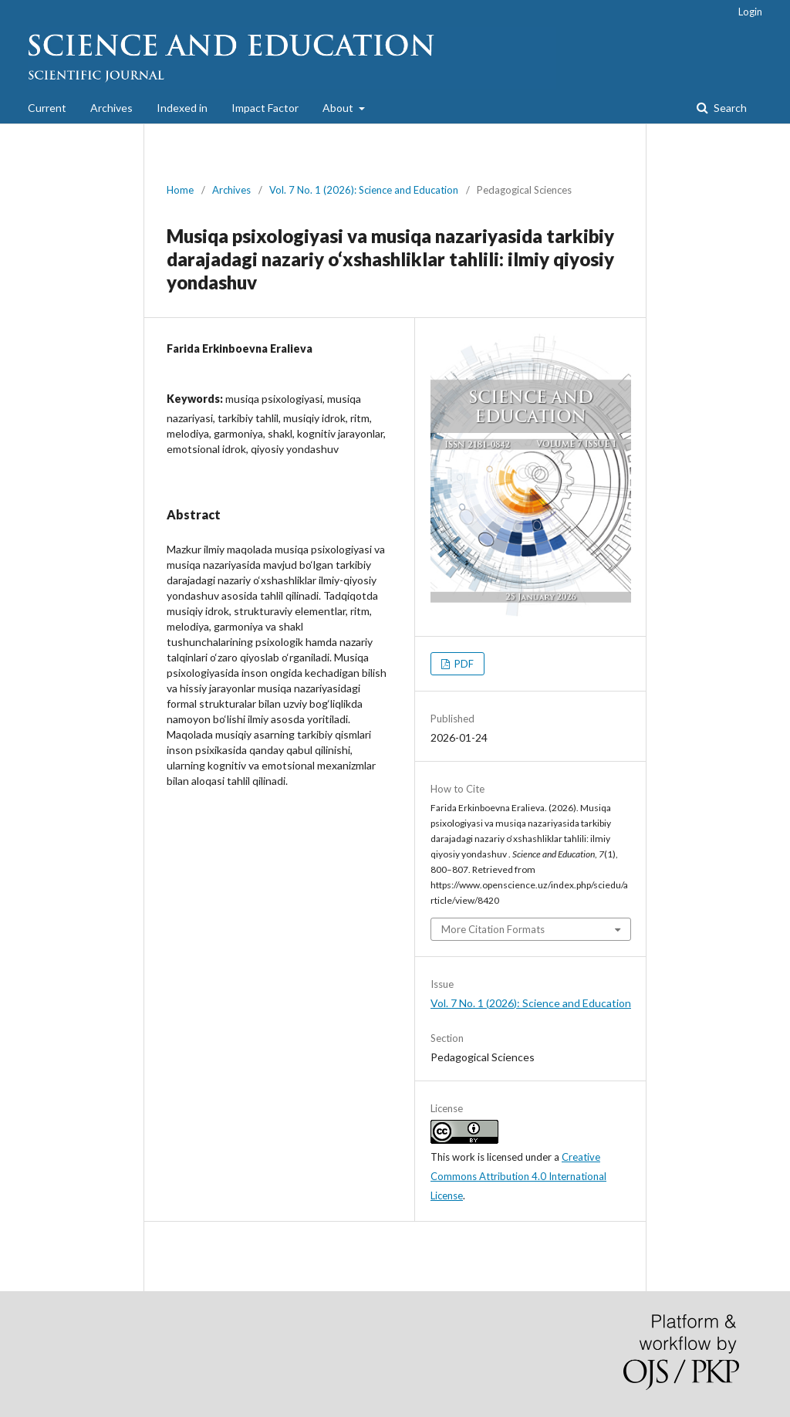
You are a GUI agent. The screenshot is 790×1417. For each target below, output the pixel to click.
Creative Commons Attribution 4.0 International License (518, 1176)
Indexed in (182, 107)
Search (729, 107)
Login (750, 11)
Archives (111, 107)
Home (180, 190)
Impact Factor (265, 107)
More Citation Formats (493, 929)
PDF (463, 664)
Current (47, 107)
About (339, 107)
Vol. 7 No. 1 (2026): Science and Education (363, 190)
